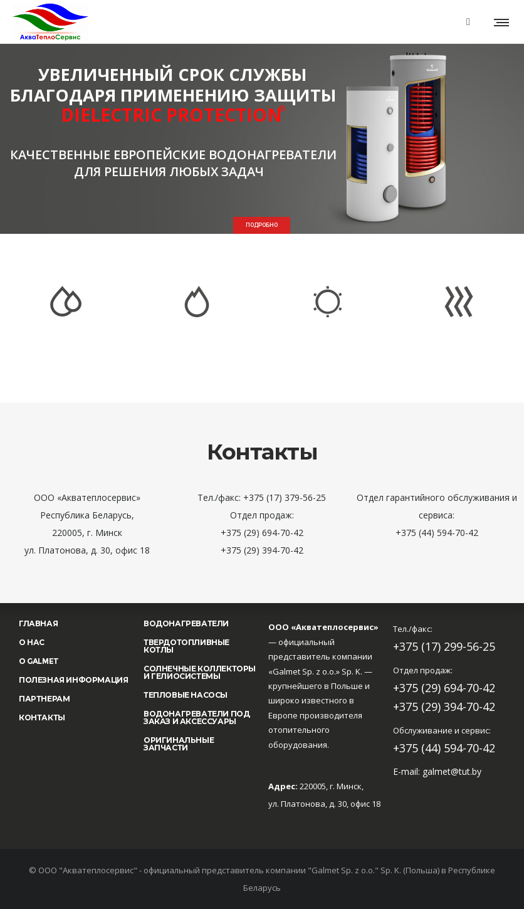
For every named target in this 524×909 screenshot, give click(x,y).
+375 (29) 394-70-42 (444, 706)
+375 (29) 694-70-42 (444, 687)
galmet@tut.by (451, 771)
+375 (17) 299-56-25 (444, 646)
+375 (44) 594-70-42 (444, 747)
